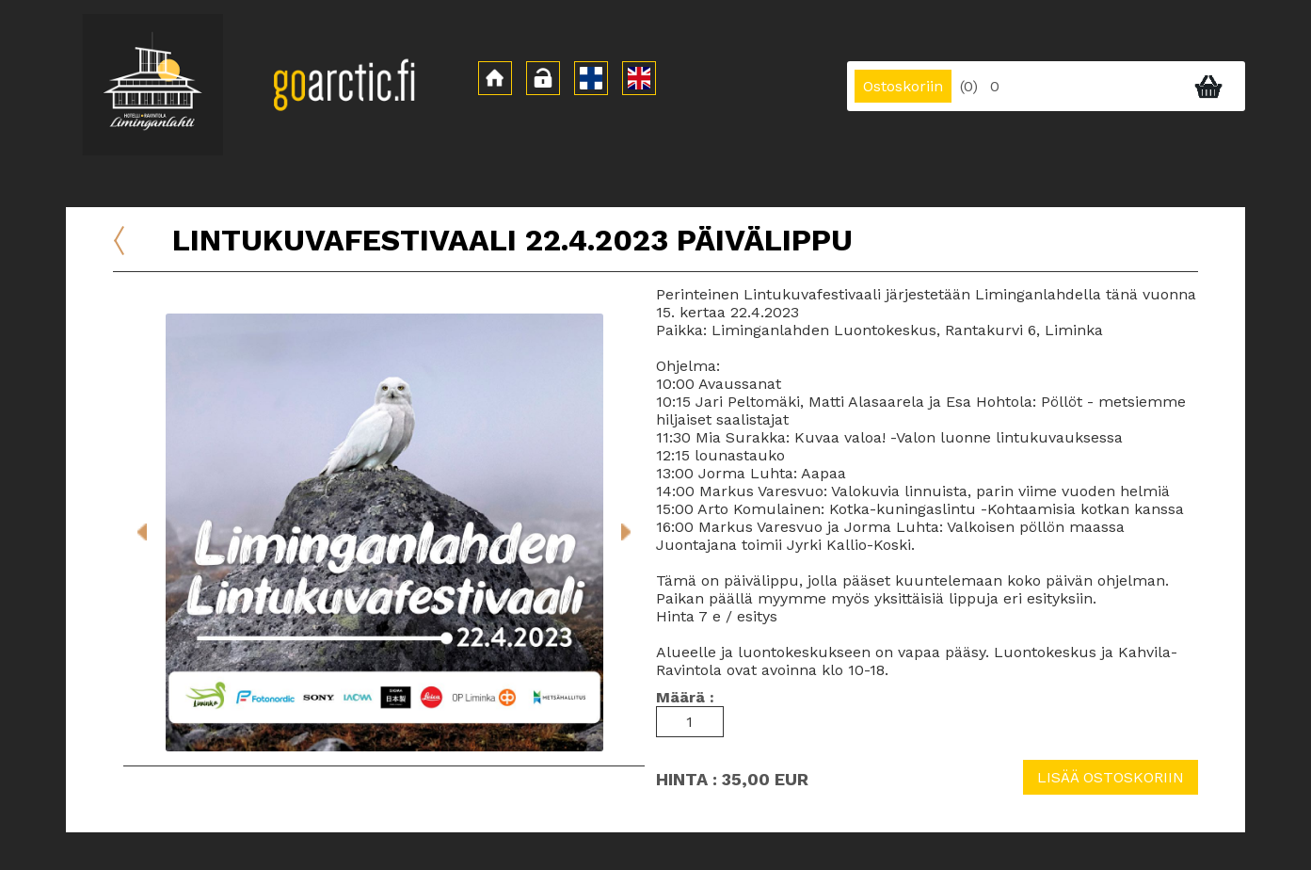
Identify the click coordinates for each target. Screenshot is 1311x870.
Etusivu (135, 226)
